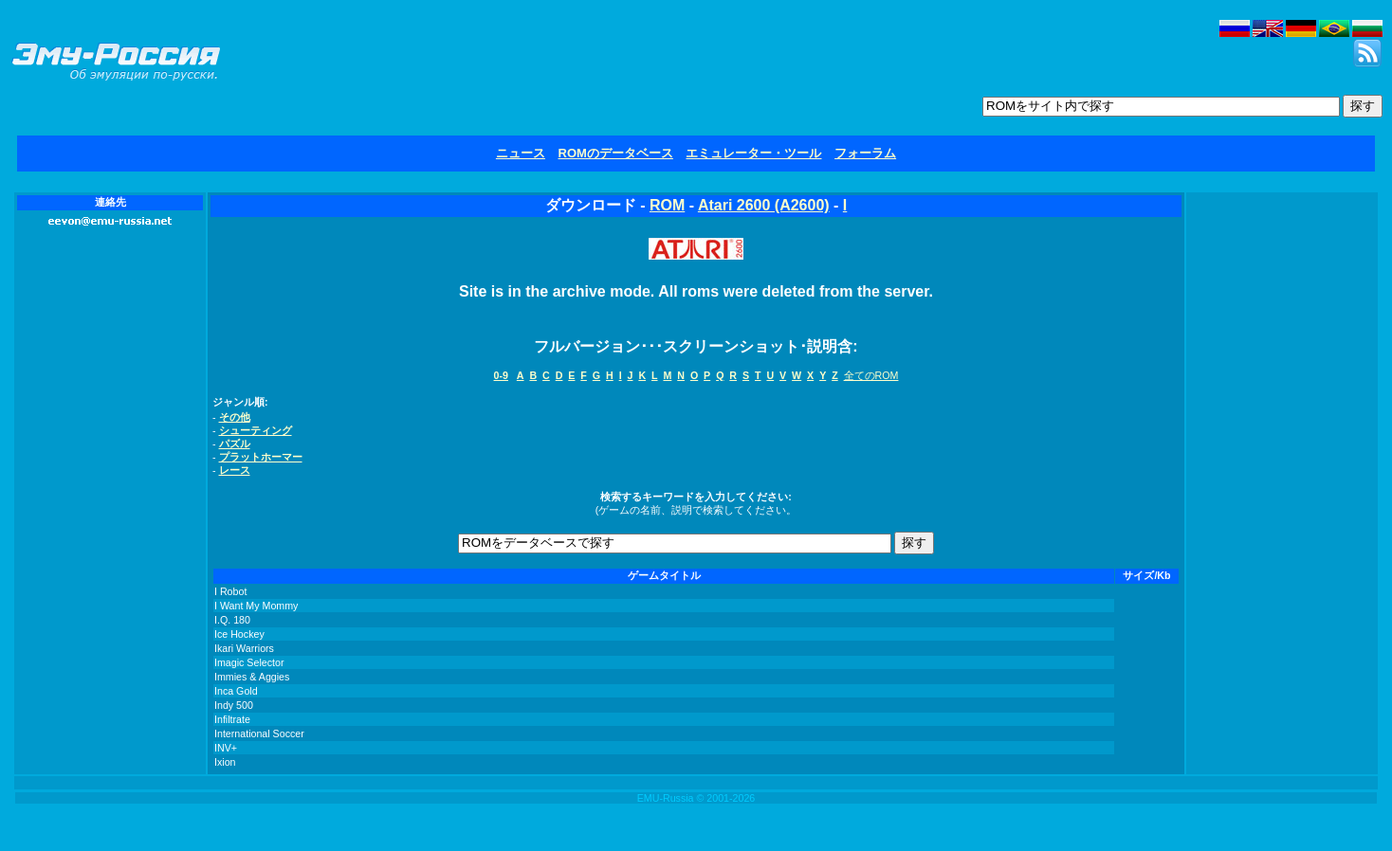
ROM (667, 205)
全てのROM (871, 375)
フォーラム (865, 153)
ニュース (520, 153)
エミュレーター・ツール (753, 153)
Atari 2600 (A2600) (764, 205)
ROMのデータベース (616, 153)
